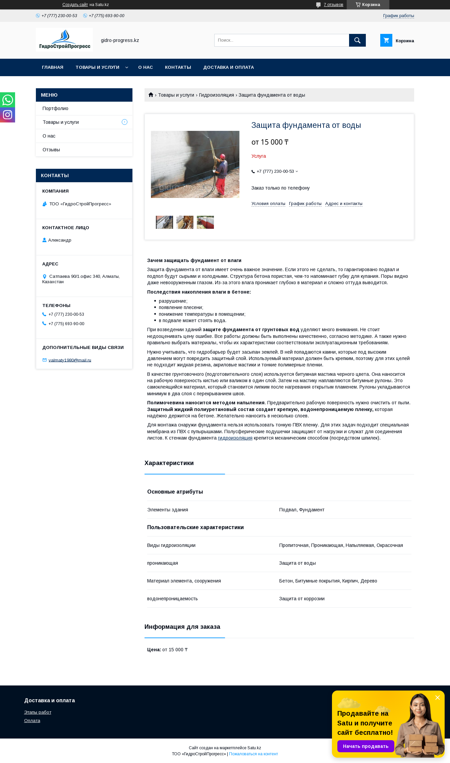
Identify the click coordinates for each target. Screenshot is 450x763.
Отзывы (51, 149)
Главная (52, 67)
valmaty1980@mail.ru (70, 359)
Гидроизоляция (216, 95)
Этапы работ (37, 712)
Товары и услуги (97, 67)
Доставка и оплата (228, 67)
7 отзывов (333, 4)
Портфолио (55, 108)
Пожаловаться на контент (253, 754)
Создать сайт (75, 4)
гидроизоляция (235, 438)
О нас (145, 67)
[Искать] (357, 40)
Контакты (178, 67)
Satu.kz (254, 748)
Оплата (32, 720)
